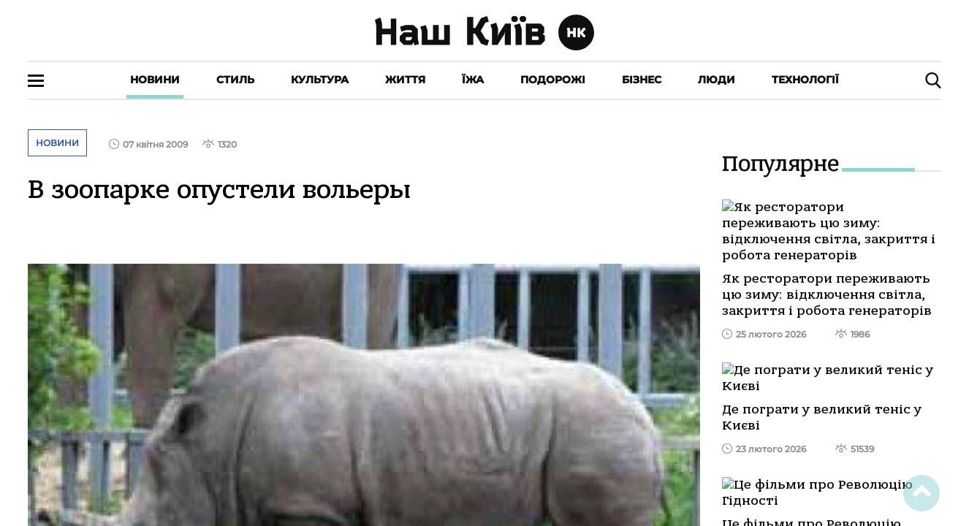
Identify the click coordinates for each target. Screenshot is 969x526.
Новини (155, 79)
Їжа (473, 79)
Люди (716, 79)
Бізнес (641, 79)
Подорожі (552, 79)
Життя (405, 79)
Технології (805, 79)
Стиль (235, 79)
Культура (320, 79)
